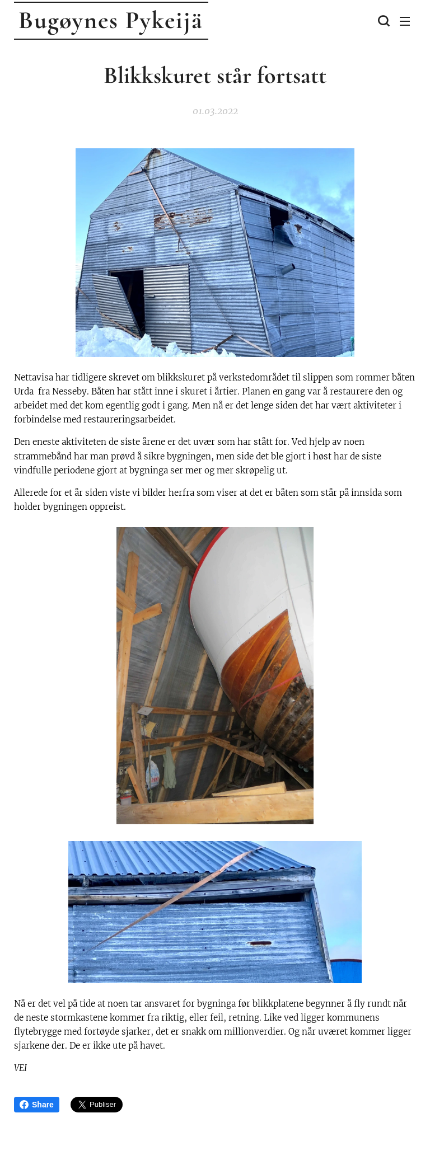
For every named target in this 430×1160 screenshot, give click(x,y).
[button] (382, 21)
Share (37, 1104)
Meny (405, 21)
